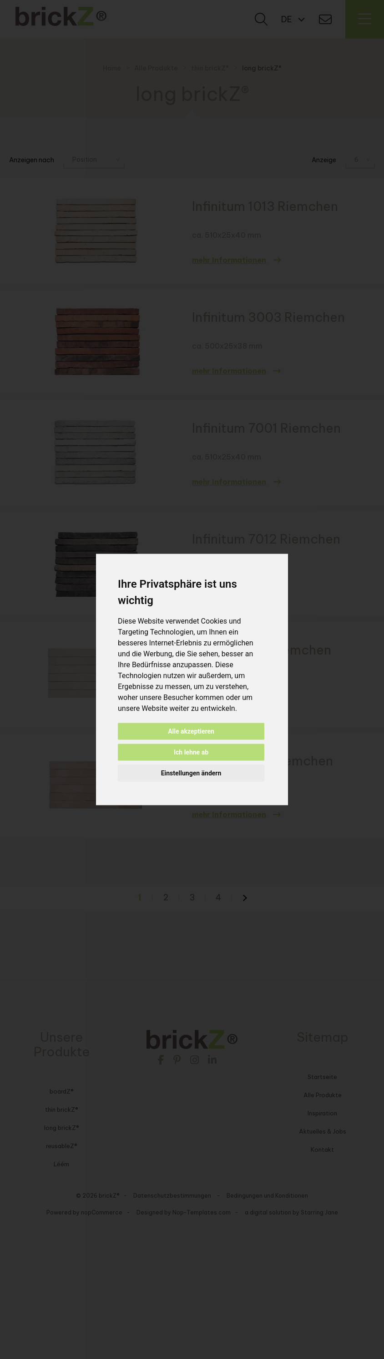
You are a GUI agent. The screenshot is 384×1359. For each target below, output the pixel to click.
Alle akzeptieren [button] (191, 731)
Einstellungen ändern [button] (191, 773)
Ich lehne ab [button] (191, 752)
